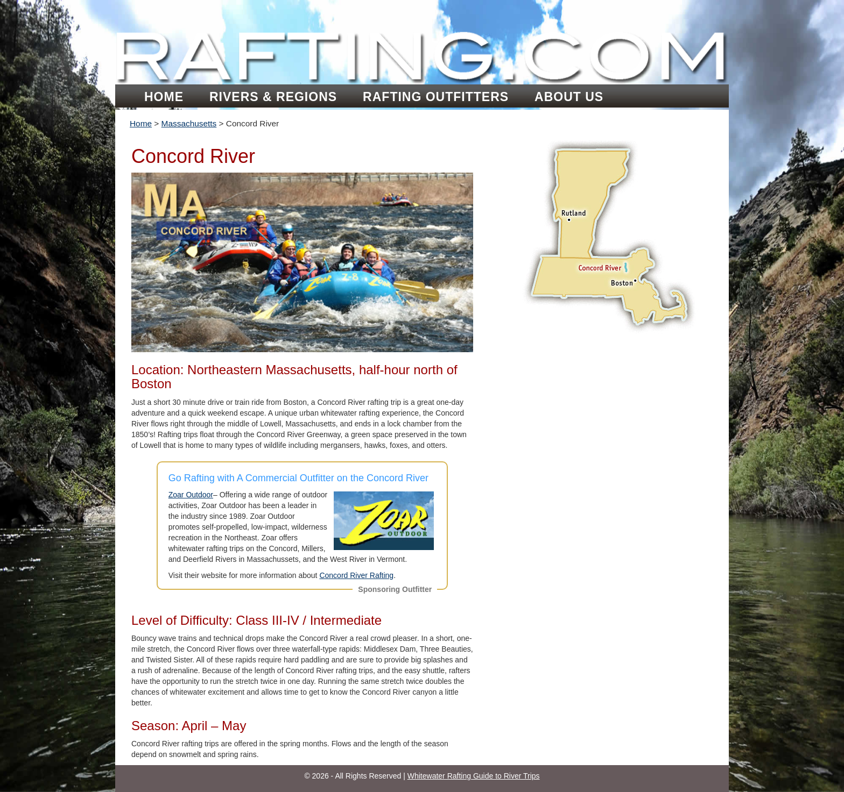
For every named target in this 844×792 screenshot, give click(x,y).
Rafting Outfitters (436, 97)
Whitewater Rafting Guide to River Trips (473, 776)
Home (164, 97)
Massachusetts (189, 123)
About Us (568, 97)
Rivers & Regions (273, 97)
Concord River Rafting (356, 575)
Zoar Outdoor (190, 494)
